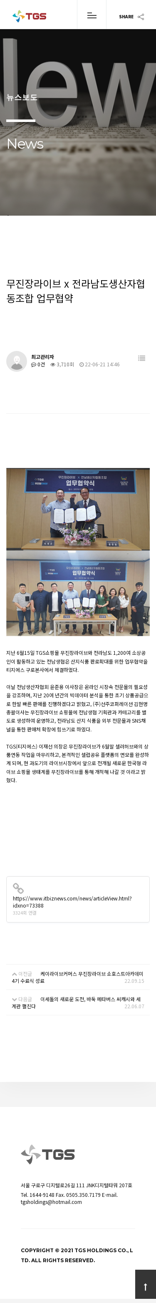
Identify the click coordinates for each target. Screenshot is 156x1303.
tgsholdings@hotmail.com (51, 1201)
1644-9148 (42, 1194)
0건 (38, 364)
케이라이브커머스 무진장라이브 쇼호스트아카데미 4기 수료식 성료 (78, 977)
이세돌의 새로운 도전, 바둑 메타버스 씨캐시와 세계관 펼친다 (76, 1002)
